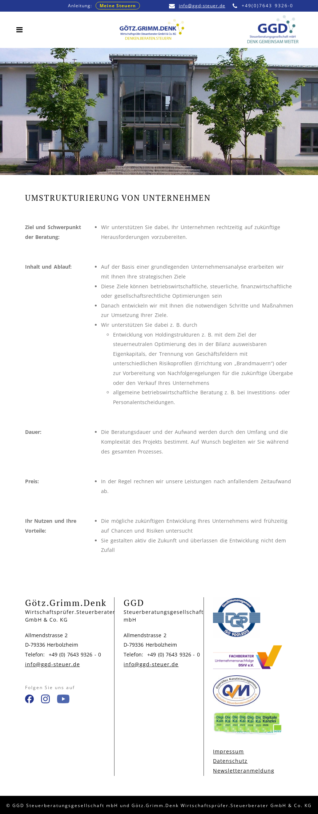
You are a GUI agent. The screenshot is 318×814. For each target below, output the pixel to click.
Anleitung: (104, 5)
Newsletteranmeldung (243, 770)
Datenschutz (230, 760)
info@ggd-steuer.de (197, 6)
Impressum (228, 751)
